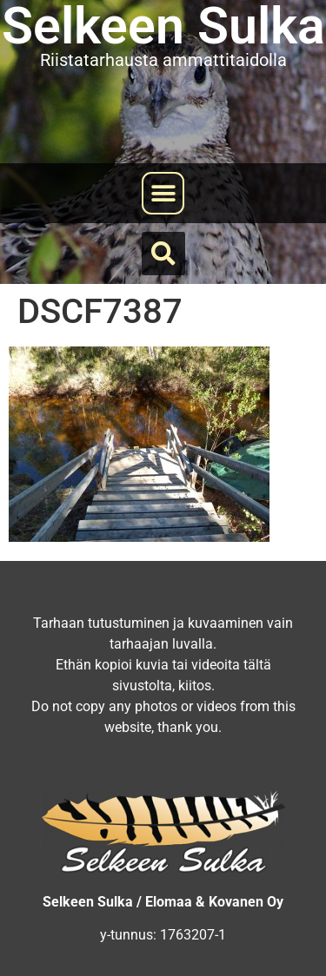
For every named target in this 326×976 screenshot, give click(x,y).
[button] (163, 193)
